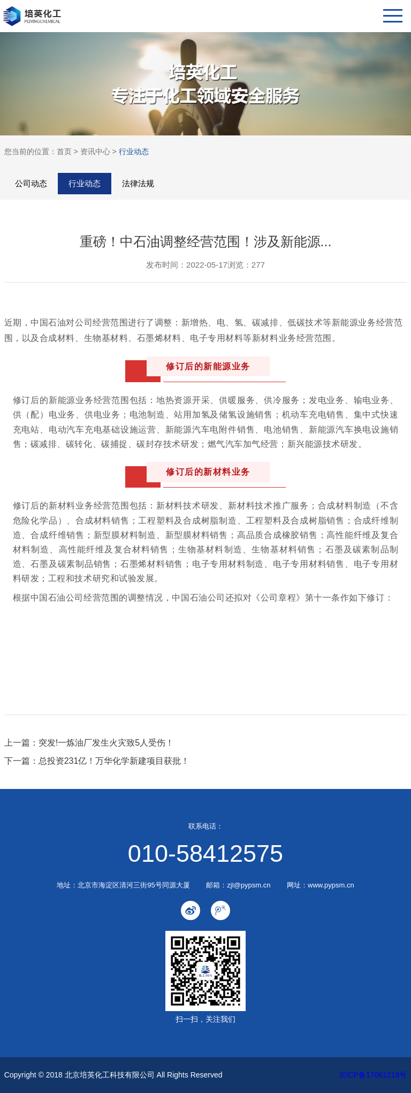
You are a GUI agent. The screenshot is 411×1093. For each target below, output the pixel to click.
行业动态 (134, 151)
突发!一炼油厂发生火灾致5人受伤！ (106, 742)
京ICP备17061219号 (373, 1075)
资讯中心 (95, 151)
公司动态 (31, 183)
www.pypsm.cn (331, 885)
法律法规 (138, 183)
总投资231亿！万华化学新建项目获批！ (114, 760)
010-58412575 (205, 853)
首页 (64, 151)
